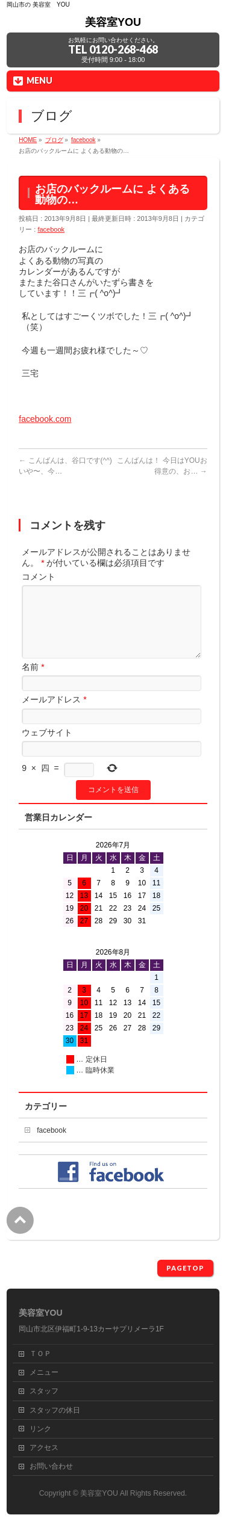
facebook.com (45, 419)
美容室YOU (113, 22)
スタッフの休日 (55, 1411)
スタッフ (44, 1391)
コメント (38, 576)
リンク (40, 1429)
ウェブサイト (47, 747)
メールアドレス (54, 714)
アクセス (44, 1448)
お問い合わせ (51, 1467)
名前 (33, 681)
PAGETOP (185, 1268)
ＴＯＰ (40, 1354)
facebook (50, 229)
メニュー (44, 1373)
